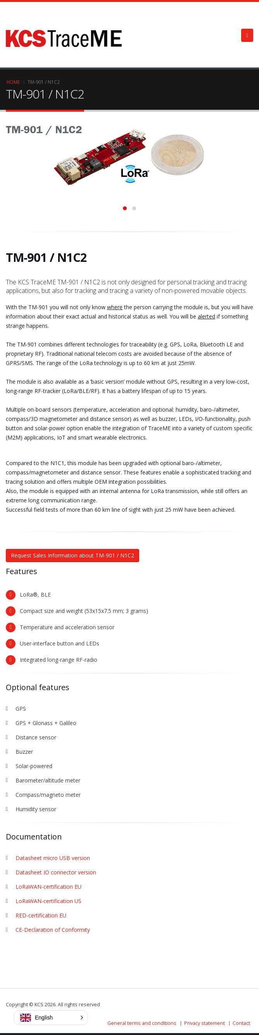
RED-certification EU (41, 915)
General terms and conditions (141, 1023)
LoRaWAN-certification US (48, 901)
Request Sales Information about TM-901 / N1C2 (72, 555)
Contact (241, 1023)
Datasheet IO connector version (56, 872)
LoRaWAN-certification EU (48, 886)
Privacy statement (204, 1023)
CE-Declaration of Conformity (53, 929)
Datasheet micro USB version (53, 858)
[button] (50, 1018)
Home (13, 82)
